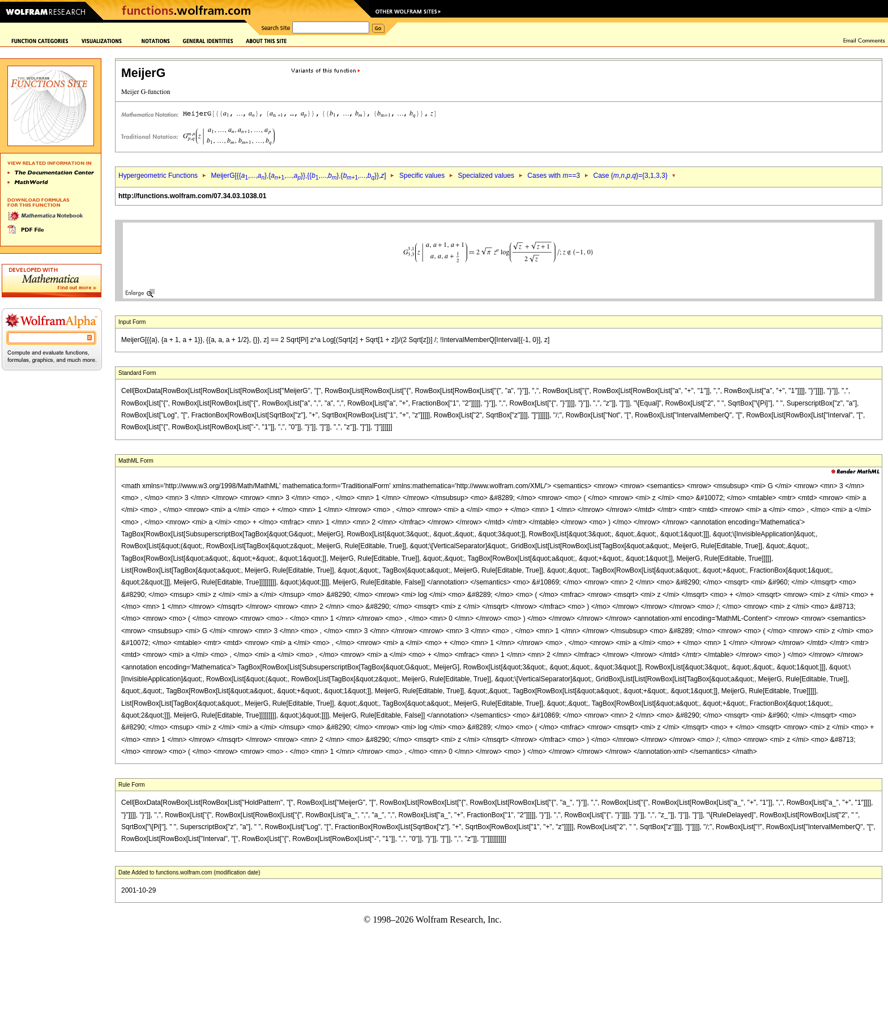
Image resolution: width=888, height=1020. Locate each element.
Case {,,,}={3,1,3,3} (631, 176)
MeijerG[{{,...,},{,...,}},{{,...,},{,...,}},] (298, 176)
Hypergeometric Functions (158, 176)
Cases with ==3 (553, 176)
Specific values (422, 176)
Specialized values (486, 176)
